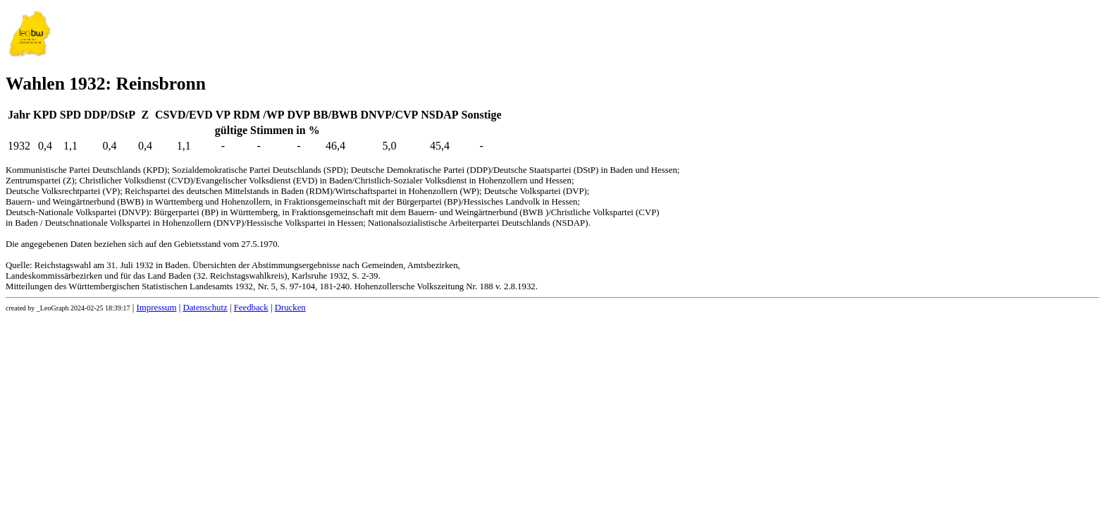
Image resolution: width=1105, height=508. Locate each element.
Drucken (290, 308)
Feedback (251, 308)
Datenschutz (205, 308)
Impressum (157, 308)
